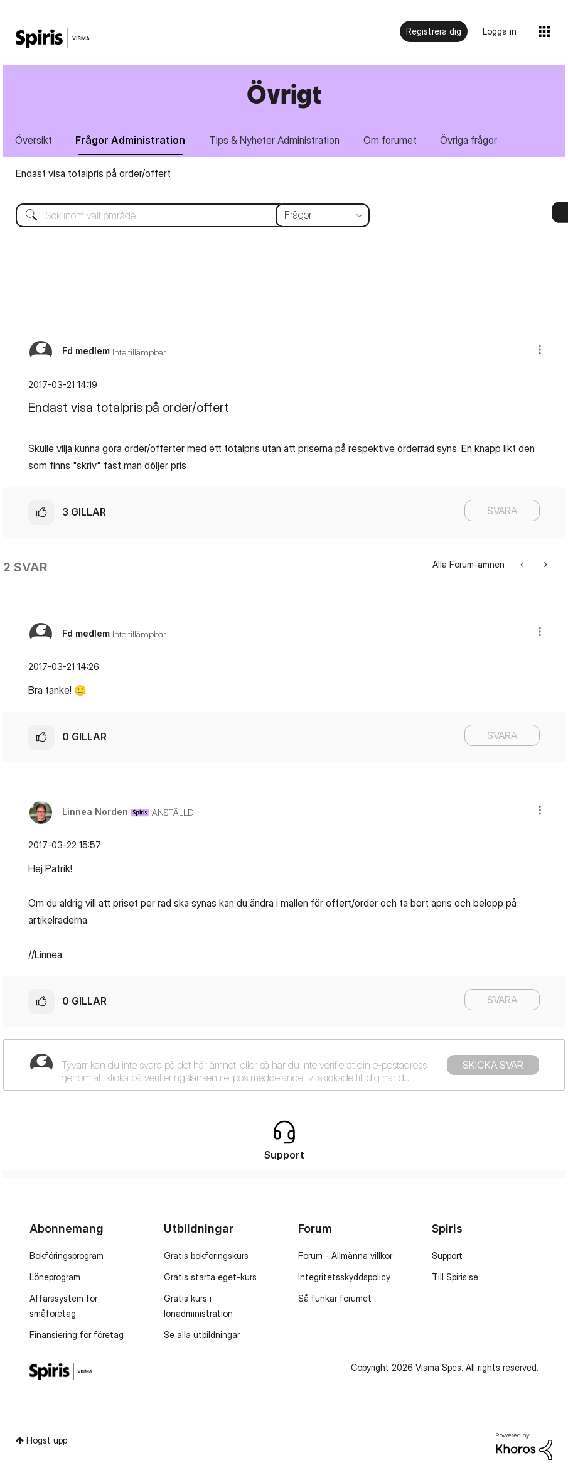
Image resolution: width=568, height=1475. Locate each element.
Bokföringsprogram (66, 1255)
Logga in (500, 31)
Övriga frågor (469, 140)
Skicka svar (493, 1065)
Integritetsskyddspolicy (344, 1277)
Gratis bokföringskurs (206, 1255)
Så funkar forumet (335, 1298)
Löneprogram (54, 1277)
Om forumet (390, 140)
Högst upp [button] (46, 1440)
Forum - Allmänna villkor (345, 1255)
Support (447, 1255)
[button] (540, 349)
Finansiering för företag (76, 1334)
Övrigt (284, 94)
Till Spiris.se (455, 1277)
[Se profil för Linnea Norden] (95, 811)
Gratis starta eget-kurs (210, 1277)
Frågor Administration (131, 140)
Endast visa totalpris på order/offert (93, 173)
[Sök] (183, 215)
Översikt (33, 140)
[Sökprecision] (323, 215)
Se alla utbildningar (202, 1334)
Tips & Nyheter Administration (275, 140)
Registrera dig (433, 31)
